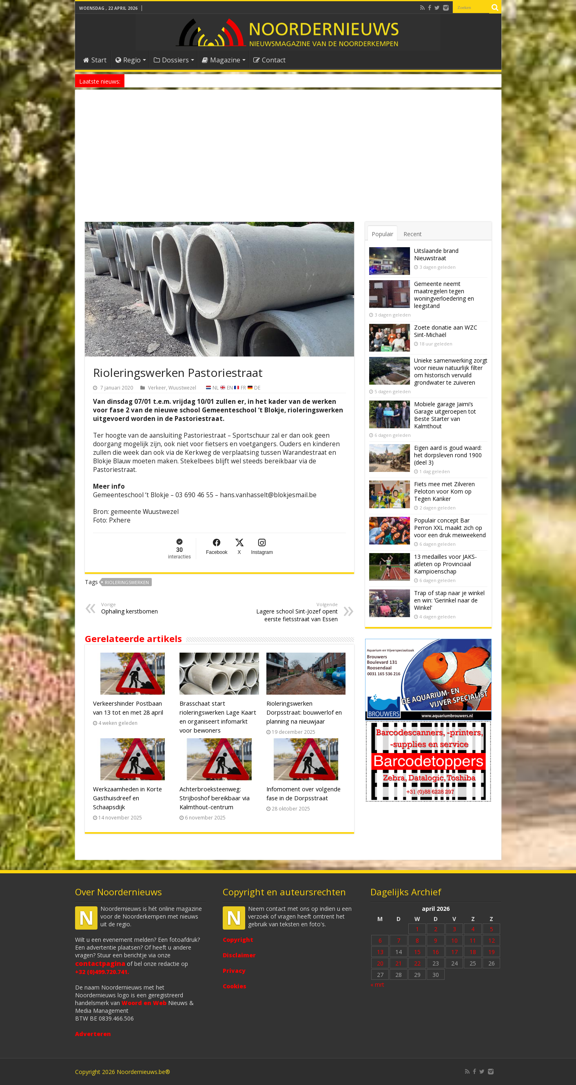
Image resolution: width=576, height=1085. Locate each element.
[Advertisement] (288, 161)
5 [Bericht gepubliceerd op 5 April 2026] (491, 929)
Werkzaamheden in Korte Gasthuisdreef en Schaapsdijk (127, 798)
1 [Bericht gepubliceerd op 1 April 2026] (417, 929)
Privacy (234, 970)
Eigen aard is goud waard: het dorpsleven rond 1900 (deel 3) (448, 455)
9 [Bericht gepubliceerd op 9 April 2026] (435, 940)
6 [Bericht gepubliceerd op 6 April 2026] (380, 940)
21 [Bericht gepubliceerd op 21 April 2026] (398, 963)
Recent (412, 234)
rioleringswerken (127, 582)
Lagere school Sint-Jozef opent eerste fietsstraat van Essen (296, 612)
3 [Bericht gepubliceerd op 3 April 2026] (454, 929)
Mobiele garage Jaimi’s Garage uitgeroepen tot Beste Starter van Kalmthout (445, 415)
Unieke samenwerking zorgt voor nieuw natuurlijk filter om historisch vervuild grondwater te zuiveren (450, 371)
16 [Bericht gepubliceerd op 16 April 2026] (435, 952)
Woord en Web (144, 1003)
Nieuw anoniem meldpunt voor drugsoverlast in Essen (190, 81)
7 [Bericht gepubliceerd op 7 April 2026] (398, 940)
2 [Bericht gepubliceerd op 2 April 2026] (435, 929)
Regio (128, 59)
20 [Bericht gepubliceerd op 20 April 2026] (380, 963)
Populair (382, 234)
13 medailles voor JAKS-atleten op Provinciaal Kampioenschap (445, 564)
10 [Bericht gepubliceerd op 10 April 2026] (454, 940)
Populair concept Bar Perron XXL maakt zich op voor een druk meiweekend (450, 527)
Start (94, 59)
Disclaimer (239, 955)
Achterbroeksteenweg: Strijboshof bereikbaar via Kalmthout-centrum (214, 798)
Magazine (221, 59)
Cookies (234, 986)
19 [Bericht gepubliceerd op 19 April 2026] (491, 952)
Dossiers (171, 59)
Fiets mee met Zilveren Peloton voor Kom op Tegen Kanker (444, 491)
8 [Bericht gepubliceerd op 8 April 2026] (417, 940)
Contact (269, 59)
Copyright (238, 939)
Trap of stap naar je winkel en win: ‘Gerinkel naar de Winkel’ (449, 600)
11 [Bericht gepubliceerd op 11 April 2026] (473, 940)
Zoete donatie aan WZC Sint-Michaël (445, 331)
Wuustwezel (182, 387)
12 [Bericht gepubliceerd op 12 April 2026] (491, 940)
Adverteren (93, 1034)
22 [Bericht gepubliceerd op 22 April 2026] (417, 963)
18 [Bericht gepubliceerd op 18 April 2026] (473, 952)
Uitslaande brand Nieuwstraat (436, 254)
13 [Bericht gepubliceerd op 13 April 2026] (380, 952)
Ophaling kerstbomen (143, 608)
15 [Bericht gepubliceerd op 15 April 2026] (417, 952)
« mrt (377, 984)
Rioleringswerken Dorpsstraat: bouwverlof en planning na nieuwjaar (304, 712)
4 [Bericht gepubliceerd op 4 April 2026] (472, 929)
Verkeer (157, 387)
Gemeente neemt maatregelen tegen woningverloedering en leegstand (444, 295)
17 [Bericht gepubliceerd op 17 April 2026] (454, 952)
